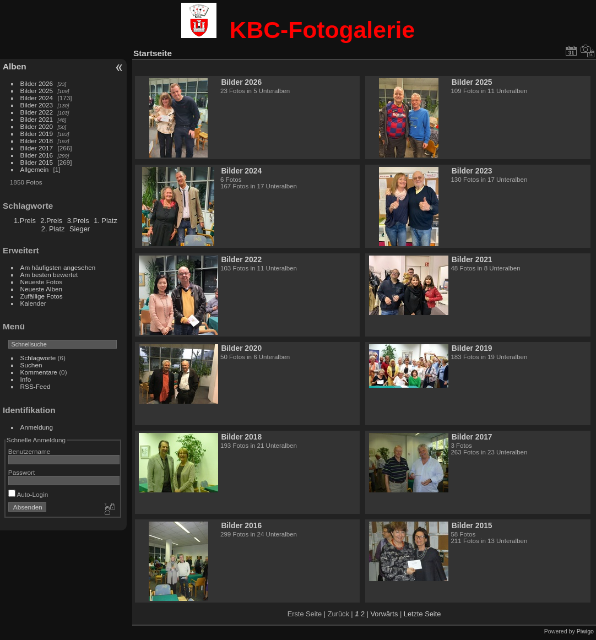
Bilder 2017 (36, 147)
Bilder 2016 (36, 155)
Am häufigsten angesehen (58, 267)
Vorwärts (384, 614)
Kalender (33, 303)
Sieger (79, 229)
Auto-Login (28, 494)
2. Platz (53, 229)
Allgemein (34, 169)
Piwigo (585, 631)
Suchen (31, 364)
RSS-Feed (35, 386)
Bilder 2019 (36, 133)
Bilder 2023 (36, 105)
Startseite (152, 53)
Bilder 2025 (36, 90)
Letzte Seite (422, 614)
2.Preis (51, 220)
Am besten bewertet (49, 274)
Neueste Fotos (41, 281)
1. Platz (105, 220)
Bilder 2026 (36, 83)
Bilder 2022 (36, 112)
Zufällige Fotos (41, 296)
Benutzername (29, 451)
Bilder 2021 (36, 119)
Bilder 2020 (36, 126)
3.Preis (78, 220)
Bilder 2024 (36, 97)
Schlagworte (38, 357)
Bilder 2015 (36, 162)
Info (25, 379)
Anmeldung (36, 427)
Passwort (21, 472)
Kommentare (38, 372)
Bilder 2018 (36, 140)
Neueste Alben (41, 288)
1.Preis (25, 220)
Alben (14, 66)
